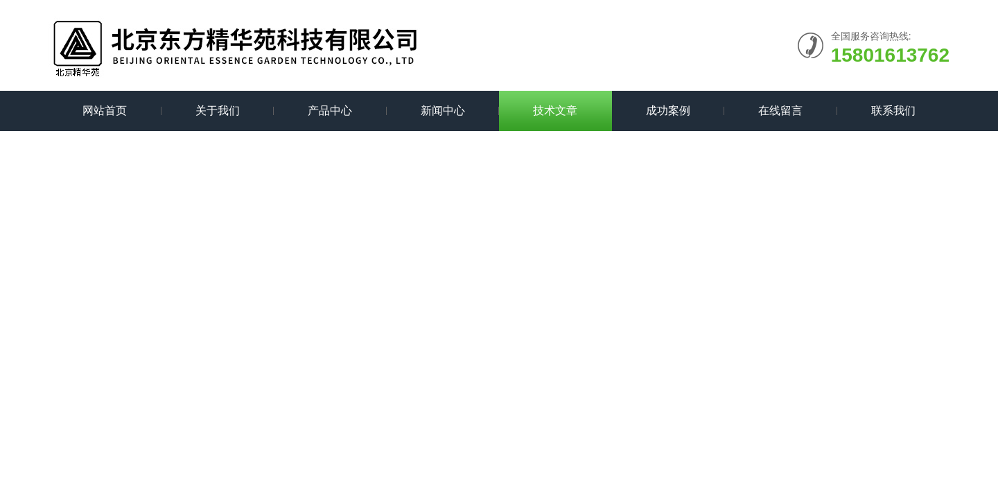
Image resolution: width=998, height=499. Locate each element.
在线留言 (780, 110)
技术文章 (555, 110)
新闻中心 (443, 110)
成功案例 (668, 110)
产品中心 (330, 110)
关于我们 (217, 110)
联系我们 (893, 110)
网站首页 (104, 110)
